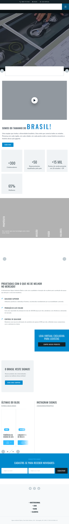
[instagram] (34, 488)
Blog (34, 1)
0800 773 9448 (25, 1)
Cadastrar (61, 471)
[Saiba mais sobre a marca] (34, 71)
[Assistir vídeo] (34, 100)
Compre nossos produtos (51, 344)
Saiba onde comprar (13, 383)
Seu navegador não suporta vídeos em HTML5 (34, 40)
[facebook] (30, 488)
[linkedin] (38, 488)
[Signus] (7, 7)
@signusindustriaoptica (45, 406)
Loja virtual (44, 1)
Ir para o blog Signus (8, 406)
